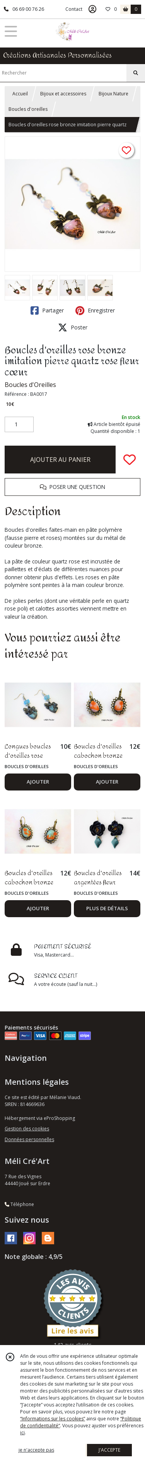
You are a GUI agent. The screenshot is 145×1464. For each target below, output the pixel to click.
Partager (47, 310)
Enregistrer (95, 310)
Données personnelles (29, 1139)
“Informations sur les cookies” (52, 1418)
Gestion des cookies (27, 1128)
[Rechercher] (135, 73)
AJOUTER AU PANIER (60, 459)
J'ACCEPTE (109, 1450)
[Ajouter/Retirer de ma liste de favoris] (129, 459)
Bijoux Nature (113, 93)
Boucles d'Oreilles (30, 384)
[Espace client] (92, 9)
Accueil (20, 93)
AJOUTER (38, 781)
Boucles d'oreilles (28, 109)
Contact (73, 9)
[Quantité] (19, 424)
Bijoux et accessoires (63, 93)
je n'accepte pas (36, 1450)
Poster (72, 327)
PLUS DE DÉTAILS (107, 908)
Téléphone (19, 1204)
